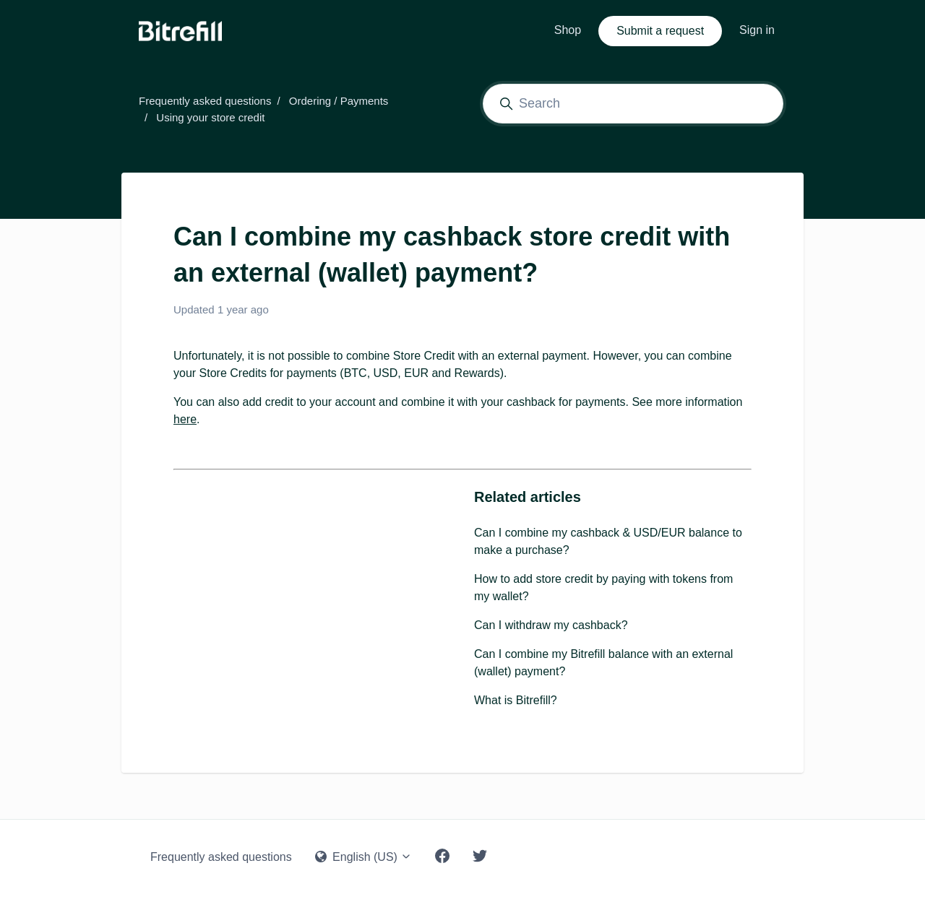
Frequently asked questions (205, 101)
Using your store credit (210, 117)
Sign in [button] (757, 30)
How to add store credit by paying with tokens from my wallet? (603, 587)
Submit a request (660, 31)
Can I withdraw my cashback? (551, 625)
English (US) (364, 857)
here (185, 419)
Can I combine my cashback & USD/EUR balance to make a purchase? (608, 541)
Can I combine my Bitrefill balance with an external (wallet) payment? (603, 662)
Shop (567, 30)
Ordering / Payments (339, 101)
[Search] (633, 103)
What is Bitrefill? (515, 700)
